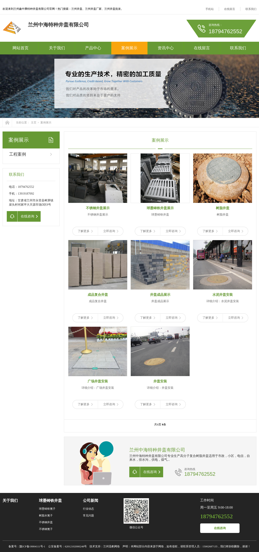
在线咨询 (220, 528)
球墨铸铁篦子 (47, 508)
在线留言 (229, 9)
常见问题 (88, 515)
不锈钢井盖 (46, 522)
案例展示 (129, 48)
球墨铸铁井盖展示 (160, 208)
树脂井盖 (222, 208)
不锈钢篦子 (46, 529)
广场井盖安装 (98, 381)
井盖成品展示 (160, 294)
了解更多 (85, 231)
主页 (33, 122)
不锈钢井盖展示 (98, 208)
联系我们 (250, 9)
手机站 (209, 9)
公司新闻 (90, 500)
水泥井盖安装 (222, 294)
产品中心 (93, 48)
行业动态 (88, 508)
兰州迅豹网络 (111, 546)
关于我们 (57, 48)
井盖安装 (160, 381)
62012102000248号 (76, 546)
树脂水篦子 (46, 515)
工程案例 (17, 154)
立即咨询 (110, 231)
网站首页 (20, 48)
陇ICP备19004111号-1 (32, 546)
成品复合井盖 (98, 294)
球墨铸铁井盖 (50, 500)
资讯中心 (166, 48)
